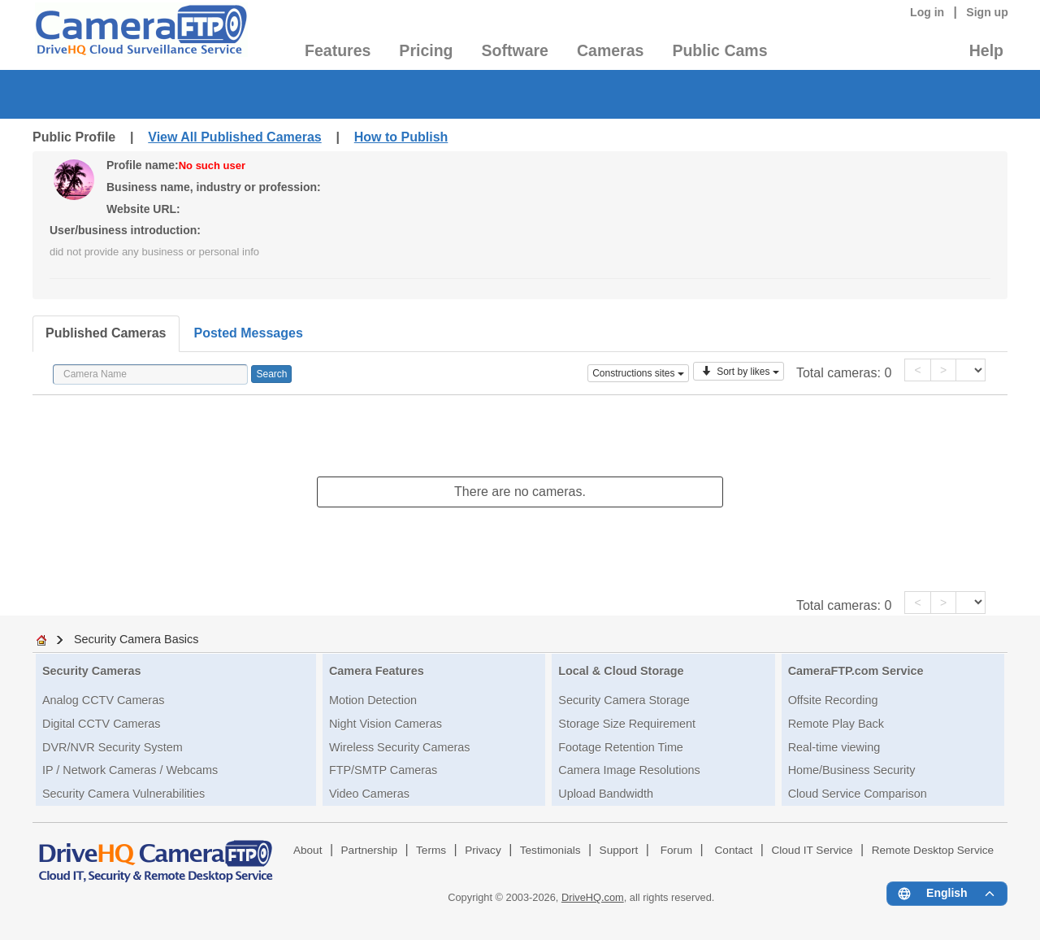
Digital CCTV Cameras (101, 723)
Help (986, 50)
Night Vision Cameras (385, 723)
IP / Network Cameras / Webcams (130, 770)
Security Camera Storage (624, 700)
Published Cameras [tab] (106, 333)
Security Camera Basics (136, 639)
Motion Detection (373, 700)
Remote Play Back (836, 723)
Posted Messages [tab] (248, 333)
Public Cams (719, 50)
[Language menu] (947, 893)
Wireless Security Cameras (399, 747)
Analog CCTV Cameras (103, 700)
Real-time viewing (834, 747)
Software (515, 50)
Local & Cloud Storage (620, 670)
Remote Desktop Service (933, 850)
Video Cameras (369, 793)
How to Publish (401, 137)
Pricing (426, 50)
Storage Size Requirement (627, 723)
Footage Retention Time (620, 747)
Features (337, 50)
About (308, 850)
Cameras (610, 50)
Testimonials (550, 850)
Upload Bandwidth (605, 793)
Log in (927, 12)
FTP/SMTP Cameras (383, 770)
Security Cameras (91, 670)
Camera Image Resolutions (629, 770)
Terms (431, 850)
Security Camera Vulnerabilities (123, 793)
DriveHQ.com (592, 897)
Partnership (369, 850)
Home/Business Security (852, 770)
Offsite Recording (833, 700)
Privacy (483, 850)
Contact (734, 850)
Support (619, 850)
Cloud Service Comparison (857, 793)
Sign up (987, 12)
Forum (676, 850)
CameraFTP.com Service (856, 670)
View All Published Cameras (234, 137)
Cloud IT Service (811, 850)
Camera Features (376, 670)
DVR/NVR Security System (112, 747)
